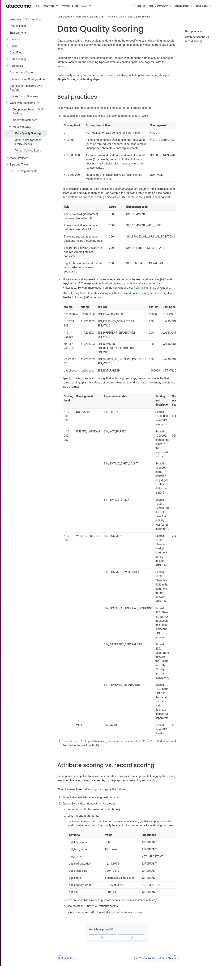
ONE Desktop (65, 16)
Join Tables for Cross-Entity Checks (28, 141)
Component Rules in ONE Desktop (27, 111)
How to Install (18, 26)
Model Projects (19, 158)
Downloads (203, 6)
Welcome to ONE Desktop (25, 19)
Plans (13, 46)
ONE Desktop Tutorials (23, 171)
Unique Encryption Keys (24, 96)
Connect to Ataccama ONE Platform (26, 87)
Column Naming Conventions (152, 287)
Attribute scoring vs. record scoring (197, 39)
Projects (15, 39)
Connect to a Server (21, 72)
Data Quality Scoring (28, 133)
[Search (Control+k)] (138, 6)
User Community (160, 6)
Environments (18, 32)
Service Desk (183, 6)
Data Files (16, 52)
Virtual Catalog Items (28, 150)
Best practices (193, 31)
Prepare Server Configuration (27, 79)
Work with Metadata (24, 120)
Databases (16, 66)
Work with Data (21, 126)
